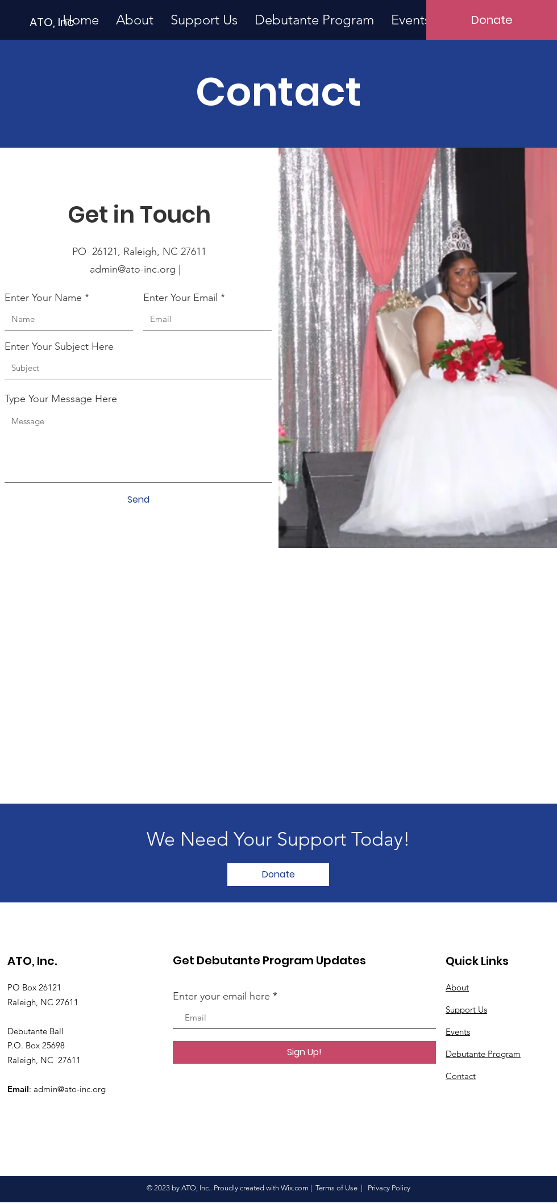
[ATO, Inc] (86, 22)
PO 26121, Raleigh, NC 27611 (139, 251)
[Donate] (491, 20)
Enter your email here (221, 996)
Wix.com (295, 1188)
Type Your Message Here (61, 399)
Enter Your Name (43, 297)
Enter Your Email (180, 297)
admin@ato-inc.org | (139, 269)
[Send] (138, 499)
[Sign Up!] (304, 1052)
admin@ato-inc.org (70, 1089)
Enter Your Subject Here (59, 346)
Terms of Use (336, 1188)
